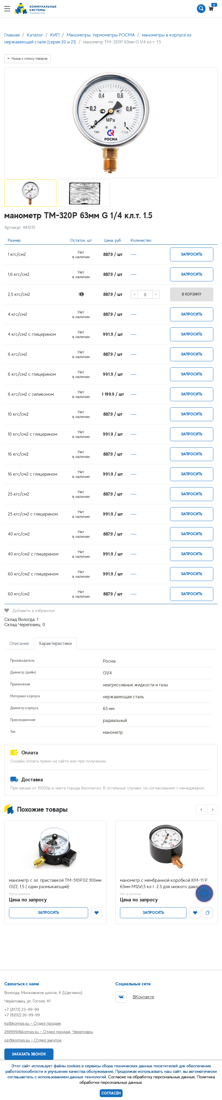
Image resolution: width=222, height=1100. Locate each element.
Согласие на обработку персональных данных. (152, 1076)
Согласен (111, 1093)
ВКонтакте (134, 997)
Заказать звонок (29, 1054)
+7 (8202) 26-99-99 (22, 1014)
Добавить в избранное (29, 610)
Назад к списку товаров (27, 58)
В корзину (191, 294)
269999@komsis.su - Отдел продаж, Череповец (48, 1031)
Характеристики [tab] (55, 643)
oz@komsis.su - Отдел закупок (33, 1039)
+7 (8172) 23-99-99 (21, 1009)
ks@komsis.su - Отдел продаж (32, 1023)
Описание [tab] (19, 643)
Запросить (191, 254)
